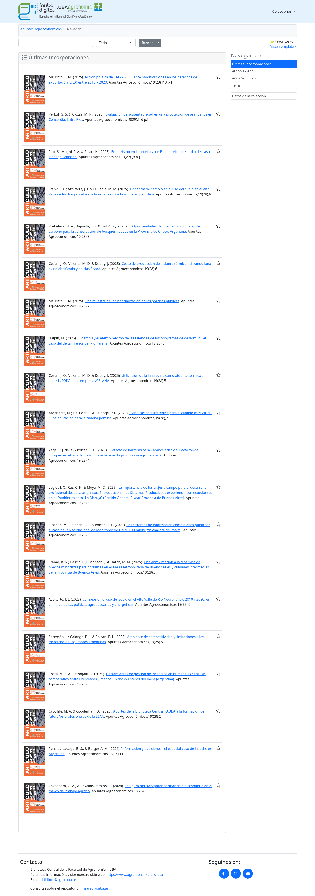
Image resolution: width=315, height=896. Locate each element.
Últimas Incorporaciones (252, 64)
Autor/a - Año (243, 71)
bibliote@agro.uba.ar (59, 879)
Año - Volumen (244, 78)
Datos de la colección (249, 96)
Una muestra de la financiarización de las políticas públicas (132, 301)
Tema (236, 85)
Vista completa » (283, 46)
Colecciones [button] (282, 11)
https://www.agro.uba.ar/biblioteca (135, 874)
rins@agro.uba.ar (94, 888)
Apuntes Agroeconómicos (41, 29)
